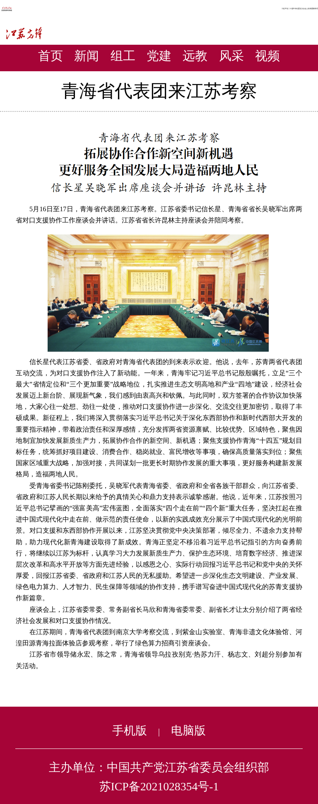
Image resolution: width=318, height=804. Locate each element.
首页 (50, 56)
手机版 (129, 730)
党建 (159, 56)
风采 (231, 56)
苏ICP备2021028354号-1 (159, 786)
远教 (195, 56)
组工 (123, 56)
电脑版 (188, 730)
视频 (267, 56)
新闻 (86, 56)
